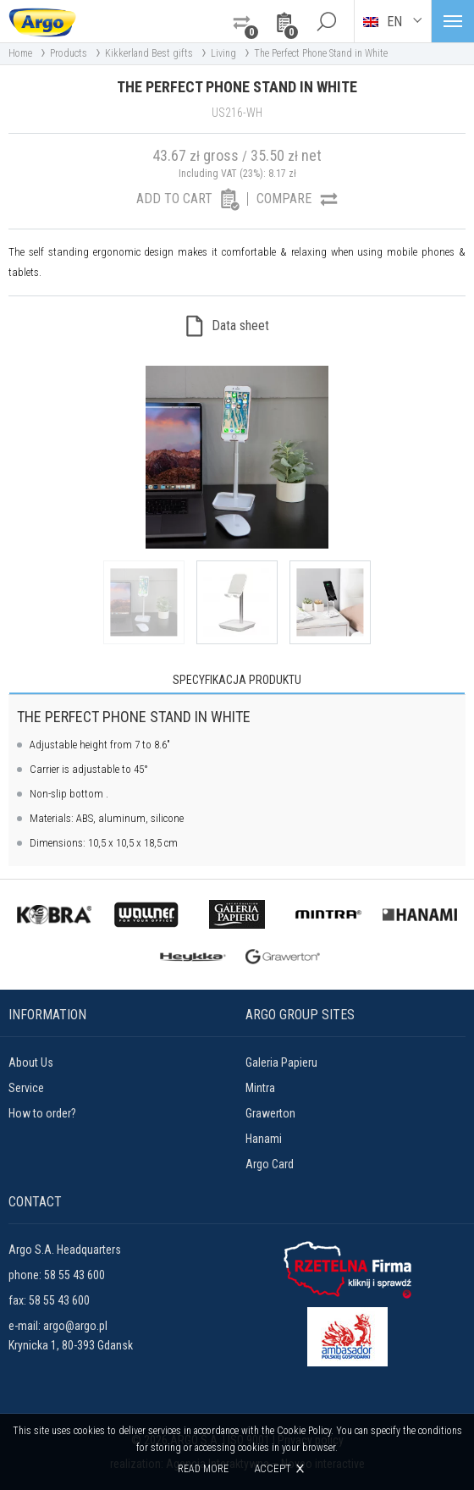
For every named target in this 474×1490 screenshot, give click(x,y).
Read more (203, 1469)
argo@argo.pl (75, 1326)
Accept (272, 1468)
